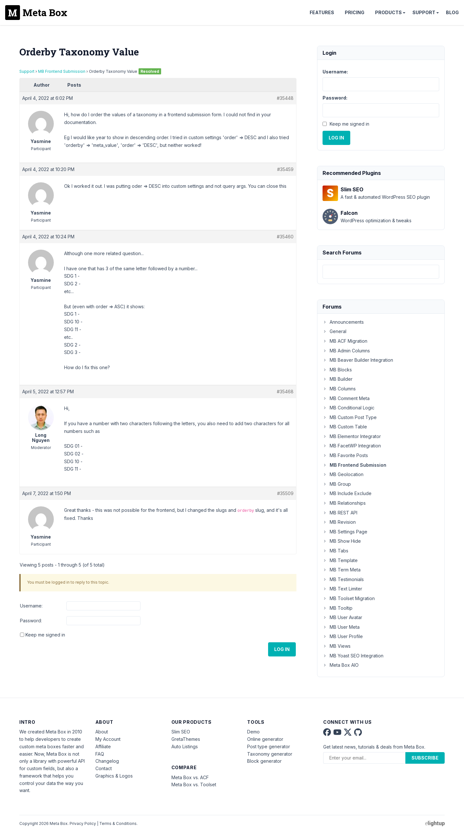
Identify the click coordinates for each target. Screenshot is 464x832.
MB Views (337, 646)
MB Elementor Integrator (352, 436)
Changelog (107, 761)
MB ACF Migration (345, 341)
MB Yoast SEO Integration (353, 655)
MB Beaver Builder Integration (358, 360)
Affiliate (103, 746)
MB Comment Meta (346, 398)
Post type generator (268, 746)
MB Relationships (344, 503)
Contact (103, 768)
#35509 (285, 493)
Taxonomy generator (269, 754)
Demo (253, 731)
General (334, 331)
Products (388, 12)
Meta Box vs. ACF (190, 777)
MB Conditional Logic (348, 407)
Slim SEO (180, 731)
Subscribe (425, 757)
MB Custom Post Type (350, 417)
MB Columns (339, 388)
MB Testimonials (343, 579)
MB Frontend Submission (61, 71)
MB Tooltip (338, 608)
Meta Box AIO (341, 665)
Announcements (343, 322)
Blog (452, 12)
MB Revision (339, 522)
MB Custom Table (345, 426)
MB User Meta (341, 627)
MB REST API (340, 512)
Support (423, 12)
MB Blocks (337, 369)
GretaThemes (185, 739)
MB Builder (338, 379)
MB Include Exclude (347, 493)
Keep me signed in (45, 634)
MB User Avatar (342, 617)
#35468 (285, 391)
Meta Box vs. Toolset (193, 784)
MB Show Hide (342, 541)
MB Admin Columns (346, 350)
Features (322, 12)
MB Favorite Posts (345, 455)
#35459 (285, 169)
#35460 (285, 236)
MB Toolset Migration (349, 598)
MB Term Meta (342, 569)
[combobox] (381, 272)
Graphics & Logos (114, 776)
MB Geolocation (343, 474)
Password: (31, 620)
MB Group (337, 484)
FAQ (99, 754)
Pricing (354, 12)
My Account (108, 739)
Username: (31, 605)
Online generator (265, 739)
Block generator (264, 761)
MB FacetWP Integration (352, 445)
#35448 (285, 98)
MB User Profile (343, 636)
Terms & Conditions (118, 823)
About (101, 731)
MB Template (340, 560)
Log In (282, 649)
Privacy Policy (83, 823)
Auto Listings (184, 746)
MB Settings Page (345, 531)
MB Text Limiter (342, 588)
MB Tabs (335, 550)
